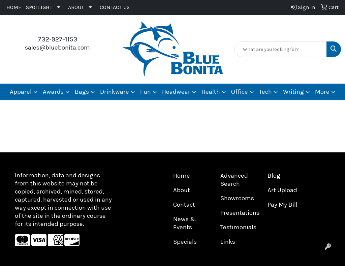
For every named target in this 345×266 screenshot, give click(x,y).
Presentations (239, 212)
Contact (184, 204)
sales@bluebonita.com (57, 47)
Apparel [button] (21, 91)
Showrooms (237, 198)
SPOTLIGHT (39, 7)
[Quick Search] (280, 49)
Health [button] (210, 91)
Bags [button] (82, 91)
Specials (185, 241)
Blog (274, 175)
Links (227, 241)
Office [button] (239, 91)
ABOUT (76, 7)
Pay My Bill (282, 204)
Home (181, 175)
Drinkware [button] (114, 91)
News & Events (184, 223)
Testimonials (238, 227)
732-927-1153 (57, 39)
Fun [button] (145, 91)
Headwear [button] (176, 91)
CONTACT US (115, 7)
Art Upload (282, 190)
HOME (13, 7)
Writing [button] (293, 91)
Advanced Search (234, 179)
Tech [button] (265, 91)
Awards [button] (53, 91)
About (181, 190)
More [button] (322, 91)
